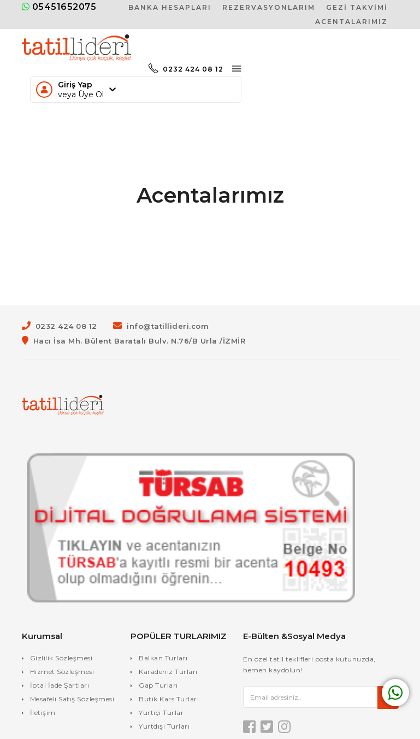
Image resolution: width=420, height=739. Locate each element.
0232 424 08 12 (186, 69)
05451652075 (59, 7)
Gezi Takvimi (357, 7)
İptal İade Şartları (60, 685)
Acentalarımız (351, 21)
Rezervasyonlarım (268, 7)
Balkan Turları (163, 658)
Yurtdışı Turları (164, 726)
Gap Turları (158, 685)
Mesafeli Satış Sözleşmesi (72, 699)
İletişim (43, 712)
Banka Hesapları (169, 7)
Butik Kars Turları (169, 699)
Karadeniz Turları (168, 671)
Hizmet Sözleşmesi (62, 671)
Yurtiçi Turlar (161, 712)
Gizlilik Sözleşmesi (61, 658)
